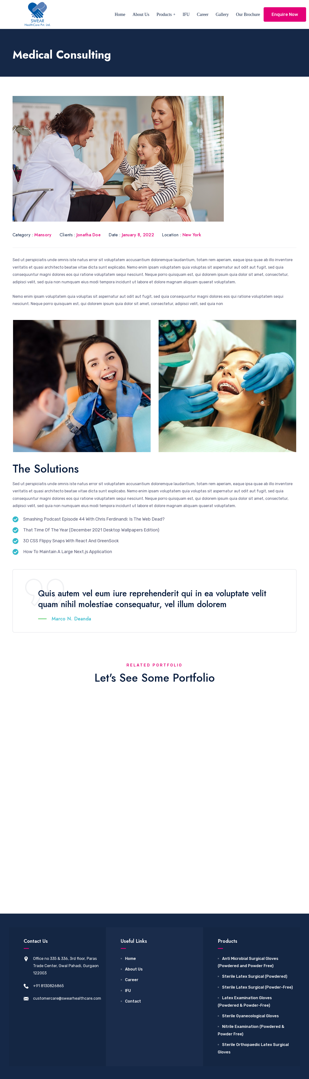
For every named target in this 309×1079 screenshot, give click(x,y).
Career (203, 14)
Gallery (222, 14)
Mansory (42, 235)
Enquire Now (285, 14)
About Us (141, 14)
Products (164, 14)
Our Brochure (248, 14)
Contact (133, 922)
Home (120, 14)
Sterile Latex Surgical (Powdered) (254, 897)
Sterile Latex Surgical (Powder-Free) (257, 908)
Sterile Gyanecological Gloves (250, 937)
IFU (186, 14)
